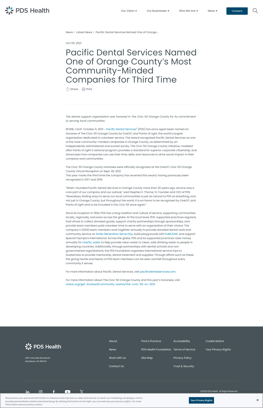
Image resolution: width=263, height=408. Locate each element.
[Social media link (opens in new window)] (27, 392)
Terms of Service (184, 349)
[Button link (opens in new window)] (237, 11)
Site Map (147, 358)
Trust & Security (183, 366)
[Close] (257, 400)
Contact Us (116, 366)
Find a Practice (151, 341)
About (113, 341)
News (112, 349)
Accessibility (181, 341)
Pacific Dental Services (121, 129)
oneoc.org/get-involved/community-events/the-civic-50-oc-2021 (110, 284)
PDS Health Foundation (156, 349)
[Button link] (255, 11)
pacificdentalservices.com (157, 272)
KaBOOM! (171, 234)
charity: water (91, 242)
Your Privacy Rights (218, 349)
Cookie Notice (215, 341)
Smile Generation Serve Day (114, 234)
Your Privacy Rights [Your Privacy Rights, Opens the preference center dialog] (201, 400)
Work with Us (117, 358)
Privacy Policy (182, 358)
